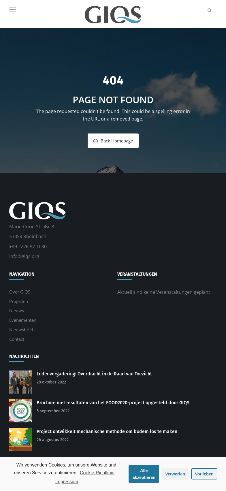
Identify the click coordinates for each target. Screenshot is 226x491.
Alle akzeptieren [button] (144, 474)
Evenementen (22, 320)
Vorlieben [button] (204, 474)
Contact (16, 339)
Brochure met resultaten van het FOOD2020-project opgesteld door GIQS (113, 402)
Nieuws (16, 310)
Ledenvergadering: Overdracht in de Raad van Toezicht (94, 374)
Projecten (18, 301)
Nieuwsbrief (21, 329)
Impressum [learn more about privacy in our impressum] (66, 481)
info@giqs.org (24, 256)
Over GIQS (19, 292)
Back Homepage (113, 141)
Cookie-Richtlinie (97, 472)
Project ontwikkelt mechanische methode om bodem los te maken (107, 431)
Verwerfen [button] (175, 474)
